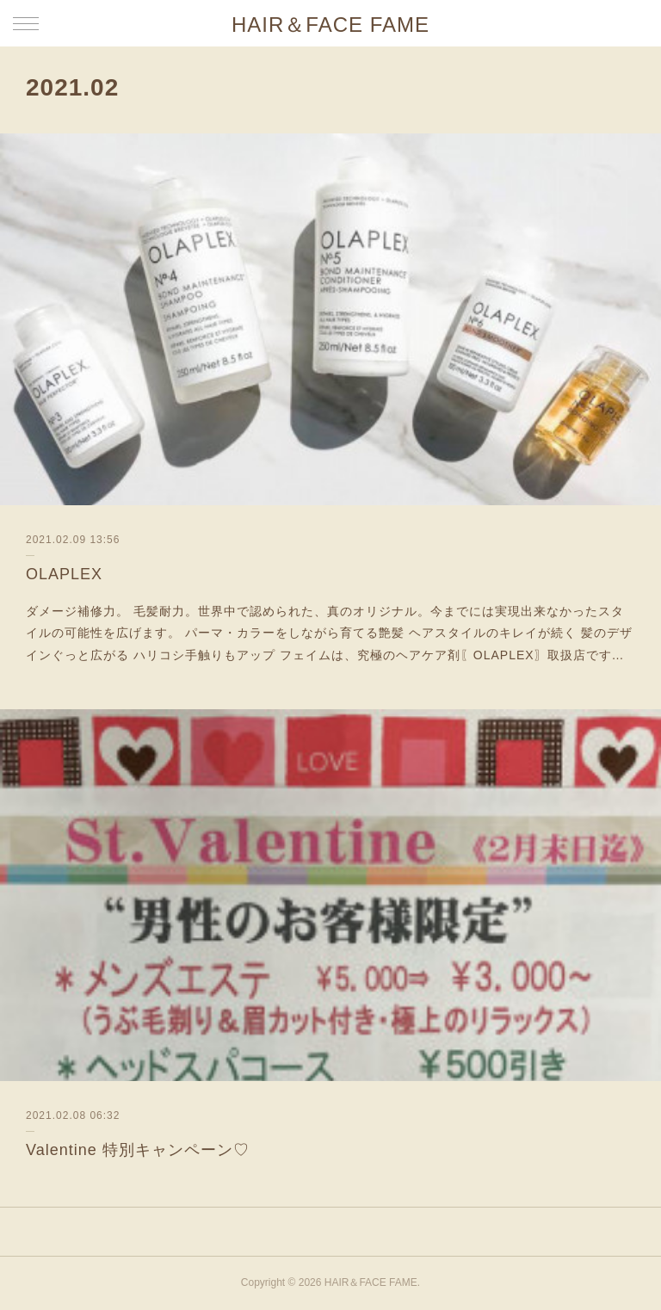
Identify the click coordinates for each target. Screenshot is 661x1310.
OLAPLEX (64, 574)
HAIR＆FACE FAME (330, 24)
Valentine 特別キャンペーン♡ (138, 1150)
